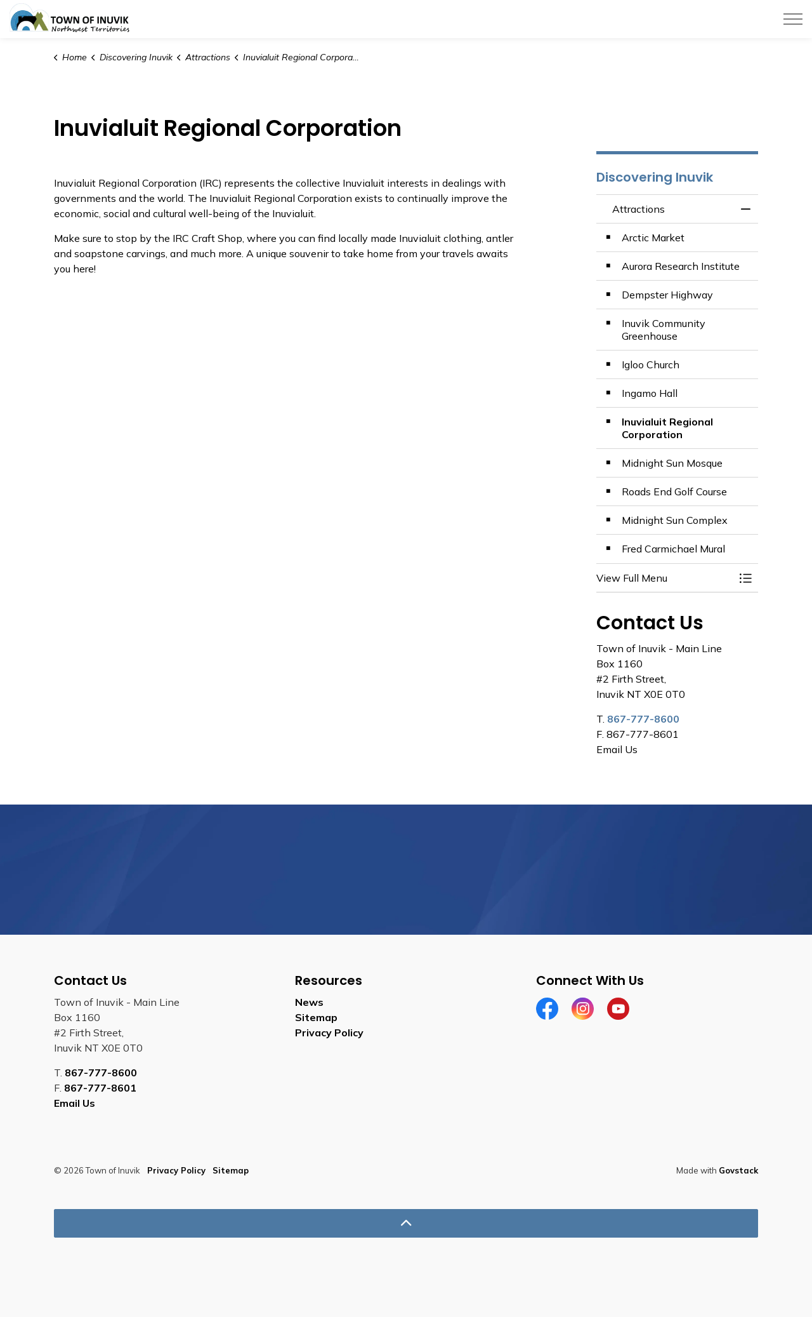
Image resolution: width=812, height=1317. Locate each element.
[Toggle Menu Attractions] (745, 578)
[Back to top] (406, 1223)
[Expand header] (793, 19)
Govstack (738, 1170)
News (309, 1002)
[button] (664, 578)
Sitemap (316, 1017)
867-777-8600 (643, 718)
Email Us (74, 1103)
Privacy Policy (329, 1032)
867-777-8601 (100, 1087)
